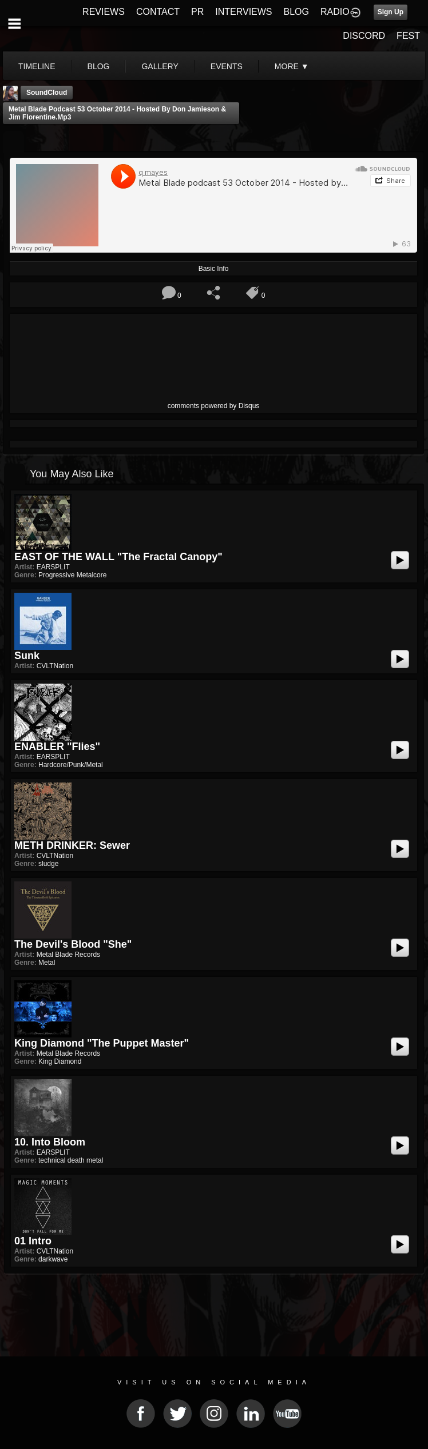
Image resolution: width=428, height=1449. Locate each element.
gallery (159, 66)
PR (197, 12)
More (292, 66)
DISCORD (364, 36)
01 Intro (32, 1241)
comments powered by (214, 406)
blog (99, 66)
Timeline (37, 66)
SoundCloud (46, 93)
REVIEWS (103, 12)
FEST (408, 36)
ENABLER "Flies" (57, 746)
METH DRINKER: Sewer (72, 845)
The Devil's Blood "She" (73, 944)
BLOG (296, 12)
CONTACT (158, 12)
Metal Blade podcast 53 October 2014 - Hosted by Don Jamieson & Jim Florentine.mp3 (117, 113)
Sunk (26, 655)
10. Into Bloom (49, 1142)
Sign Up (390, 12)
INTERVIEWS (243, 12)
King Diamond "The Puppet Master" (101, 1043)
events (227, 66)
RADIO (335, 12)
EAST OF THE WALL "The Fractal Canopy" (118, 556)
